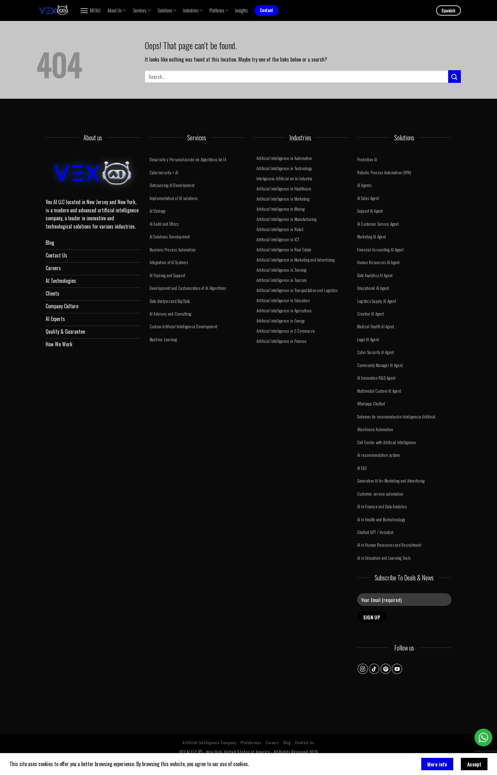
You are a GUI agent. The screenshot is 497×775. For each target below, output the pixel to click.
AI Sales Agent (368, 198)
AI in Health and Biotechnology (381, 520)
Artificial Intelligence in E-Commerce (285, 331)
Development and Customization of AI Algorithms (188, 288)
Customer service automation (380, 494)
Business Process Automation (173, 250)
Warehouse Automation (375, 429)
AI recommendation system (378, 455)
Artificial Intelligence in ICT (278, 240)
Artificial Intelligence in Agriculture (284, 311)
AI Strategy (158, 211)
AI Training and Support (167, 275)
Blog (287, 742)
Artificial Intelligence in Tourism (281, 280)
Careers (272, 742)
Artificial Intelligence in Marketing (282, 199)
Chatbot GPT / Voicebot (375, 532)
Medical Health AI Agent (375, 327)
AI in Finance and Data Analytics (382, 507)
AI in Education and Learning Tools (384, 558)
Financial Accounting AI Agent (380, 250)
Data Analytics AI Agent (375, 275)
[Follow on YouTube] (397, 669)
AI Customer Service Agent (378, 224)
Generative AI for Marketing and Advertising (391, 481)
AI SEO (362, 468)
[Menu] (90, 10)
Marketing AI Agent (371, 237)
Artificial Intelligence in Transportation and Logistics (297, 290)
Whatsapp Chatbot (371, 404)
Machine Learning (163, 340)
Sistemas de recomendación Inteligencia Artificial (396, 417)
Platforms (219, 10)
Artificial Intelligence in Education (283, 300)
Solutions (167, 10)
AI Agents (364, 185)
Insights (241, 10)
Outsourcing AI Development (172, 185)
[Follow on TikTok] (374, 669)
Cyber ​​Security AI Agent (375, 352)
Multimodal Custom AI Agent (379, 391)
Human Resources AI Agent (378, 262)
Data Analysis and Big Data (170, 301)
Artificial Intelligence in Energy (280, 321)
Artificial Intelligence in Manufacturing (286, 219)
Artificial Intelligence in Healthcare (283, 189)
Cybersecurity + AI (164, 173)
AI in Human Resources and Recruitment (389, 545)
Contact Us (304, 742)
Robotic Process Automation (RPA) (384, 173)
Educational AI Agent (373, 288)
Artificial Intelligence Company (209, 742)
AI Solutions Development (170, 237)
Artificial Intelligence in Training (281, 270)
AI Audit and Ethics (164, 224)
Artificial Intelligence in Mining (280, 209)
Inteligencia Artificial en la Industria (284, 179)
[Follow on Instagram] (363, 669)
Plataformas (251, 742)
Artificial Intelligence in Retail (279, 229)
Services (141, 10)
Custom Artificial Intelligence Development (183, 327)
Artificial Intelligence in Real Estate (284, 250)
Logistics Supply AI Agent (376, 301)
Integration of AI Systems (169, 262)
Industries (193, 10)
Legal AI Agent (368, 340)
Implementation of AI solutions (174, 198)
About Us (116, 10)
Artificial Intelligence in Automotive (284, 158)
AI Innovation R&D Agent (376, 378)
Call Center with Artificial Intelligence (386, 442)
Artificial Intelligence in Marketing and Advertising (295, 260)
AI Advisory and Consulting (170, 314)
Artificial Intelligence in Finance (281, 341)
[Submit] (454, 76)
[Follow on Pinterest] (385, 669)
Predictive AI (367, 160)
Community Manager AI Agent (380, 365)
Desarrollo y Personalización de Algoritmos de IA (188, 160)
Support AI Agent (370, 211)
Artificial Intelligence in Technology (284, 168)
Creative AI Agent (370, 314)
